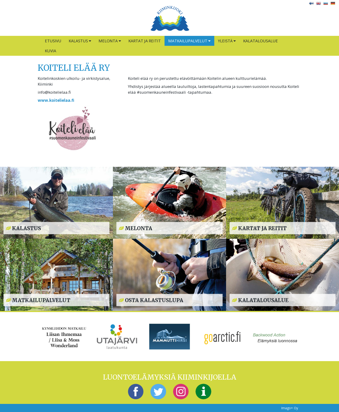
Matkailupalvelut (189, 40)
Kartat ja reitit (144, 40)
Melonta (110, 40)
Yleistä (227, 40)
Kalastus (80, 40)
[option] (64, 336)
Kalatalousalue (260, 40)
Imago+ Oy (289, 408)
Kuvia (50, 50)
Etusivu (53, 40)
